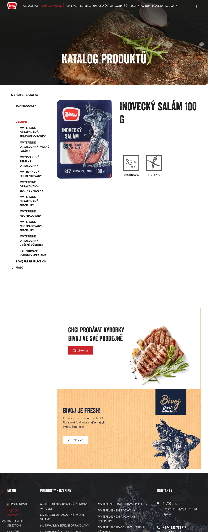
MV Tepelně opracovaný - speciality (29, 201)
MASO (17, 268)
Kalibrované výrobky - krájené (33, 253)
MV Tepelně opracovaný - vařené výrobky (31, 241)
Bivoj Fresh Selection (31, 261)
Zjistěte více (80, 350)
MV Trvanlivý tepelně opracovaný (29, 161)
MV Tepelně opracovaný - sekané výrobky (31, 186)
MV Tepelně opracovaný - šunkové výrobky (33, 132)
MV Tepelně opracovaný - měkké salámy (34, 147)
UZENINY (19, 122)
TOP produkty (26, 105)
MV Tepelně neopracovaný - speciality (31, 226)
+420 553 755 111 (174, 527)
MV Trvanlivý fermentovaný (31, 174)
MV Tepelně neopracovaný (31, 213)
